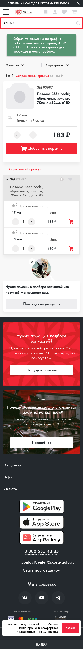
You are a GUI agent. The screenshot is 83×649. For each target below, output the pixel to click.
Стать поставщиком (41, 570)
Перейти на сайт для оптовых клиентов (38, 3)
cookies (36, 624)
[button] (41, 188)
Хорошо (70, 628)
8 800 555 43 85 (41, 551)
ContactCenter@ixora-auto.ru (48, 562)
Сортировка (57, 65)
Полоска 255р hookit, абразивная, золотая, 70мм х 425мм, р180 (53, 98)
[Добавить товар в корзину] (71, 221)
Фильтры (14, 65)
